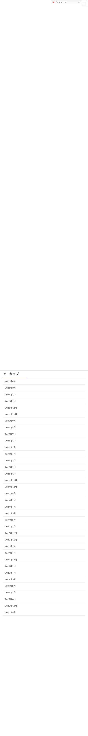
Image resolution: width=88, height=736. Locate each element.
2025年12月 (11, 407)
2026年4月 (10, 381)
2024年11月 (11, 480)
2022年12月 (11, 559)
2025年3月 (10, 460)
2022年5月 (10, 566)
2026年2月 (10, 394)
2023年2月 (10, 546)
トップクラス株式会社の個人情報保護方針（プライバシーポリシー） (39, 721)
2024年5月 (10, 500)
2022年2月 (10, 586)
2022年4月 (10, 572)
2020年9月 (10, 612)
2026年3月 (10, 387)
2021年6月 (10, 599)
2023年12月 (11, 533)
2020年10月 (11, 605)
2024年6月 (10, 493)
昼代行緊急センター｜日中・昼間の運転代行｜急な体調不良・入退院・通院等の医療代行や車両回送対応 (43, 625)
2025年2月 (10, 467)
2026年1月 (10, 401)
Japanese (59, 2)
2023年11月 (11, 539)
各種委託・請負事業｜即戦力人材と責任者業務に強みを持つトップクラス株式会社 (43, 639)
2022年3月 (10, 579)
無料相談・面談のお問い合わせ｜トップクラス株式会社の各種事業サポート (42, 715)
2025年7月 (10, 434)
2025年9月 (10, 421)
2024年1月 (10, 526)
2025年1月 (10, 473)
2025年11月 (11, 414)
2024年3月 (10, 513)
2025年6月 (10, 440)
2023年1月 (10, 552)
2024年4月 (10, 506)
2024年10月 (11, 486)
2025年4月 (10, 453)
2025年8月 (10, 427)
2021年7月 (10, 592)
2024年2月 (10, 520)
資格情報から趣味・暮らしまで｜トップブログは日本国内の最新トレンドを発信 (42, 633)
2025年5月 (10, 447)
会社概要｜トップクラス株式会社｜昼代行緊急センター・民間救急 (38, 709)
